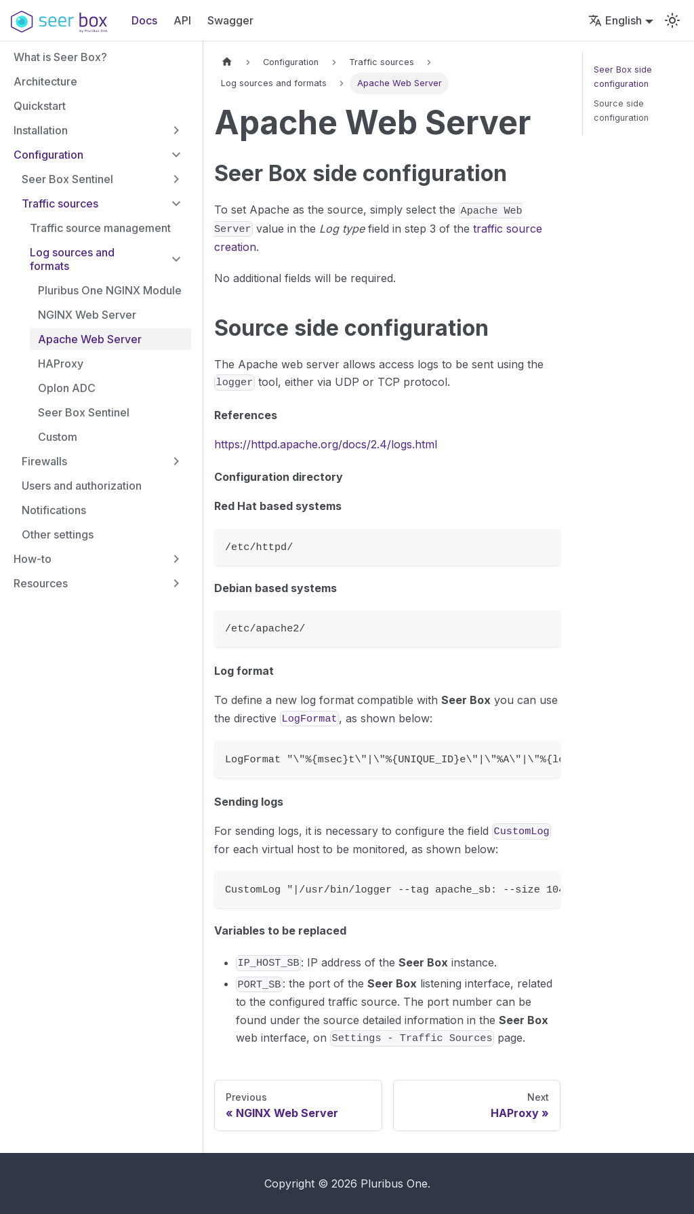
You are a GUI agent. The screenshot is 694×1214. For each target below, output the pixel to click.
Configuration (48, 154)
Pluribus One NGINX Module (110, 290)
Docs (144, 20)
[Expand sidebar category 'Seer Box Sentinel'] (176, 179)
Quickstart (40, 106)
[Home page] (227, 62)
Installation (41, 130)
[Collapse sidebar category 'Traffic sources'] (176, 203)
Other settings (58, 534)
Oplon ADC (67, 388)
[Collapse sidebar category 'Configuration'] (176, 154)
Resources (41, 583)
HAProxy (60, 363)
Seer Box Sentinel (67, 179)
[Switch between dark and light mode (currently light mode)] (672, 20)
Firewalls (44, 461)
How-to (33, 559)
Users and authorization (82, 485)
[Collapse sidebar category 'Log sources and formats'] (176, 259)
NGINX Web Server (87, 314)
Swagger (230, 20)
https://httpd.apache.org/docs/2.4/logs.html (325, 444)
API (182, 20)
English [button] (615, 20)
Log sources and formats (72, 259)
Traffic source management (100, 228)
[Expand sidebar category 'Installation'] (176, 130)
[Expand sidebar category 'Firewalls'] (176, 461)
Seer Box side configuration (623, 76)
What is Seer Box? (60, 57)
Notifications (54, 510)
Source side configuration (621, 110)
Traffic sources (60, 203)
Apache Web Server (90, 339)
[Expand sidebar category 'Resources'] (176, 583)
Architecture (45, 81)
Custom (57, 437)
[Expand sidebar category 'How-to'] (176, 559)
